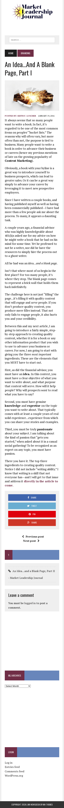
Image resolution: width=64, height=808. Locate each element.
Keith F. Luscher (27, 116)
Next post (31, 541)
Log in (8, 763)
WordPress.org (14, 775)
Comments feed (14, 771)
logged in (30, 603)
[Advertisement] (34, 26)
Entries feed (12, 767)
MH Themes (48, 804)
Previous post (33, 536)
